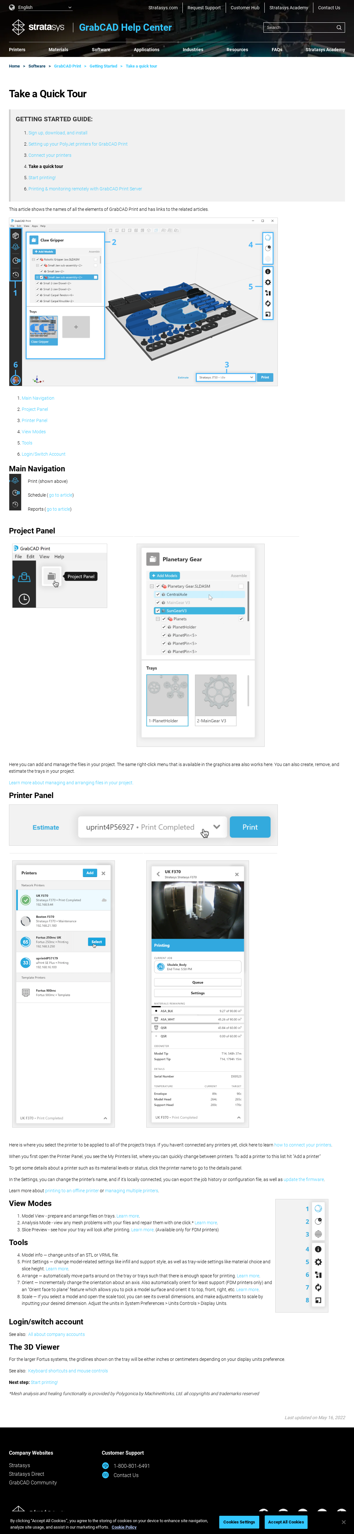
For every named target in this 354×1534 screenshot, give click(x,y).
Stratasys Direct (26, 1474)
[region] (177, 1522)
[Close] (344, 1522)
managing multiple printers (131, 1190)
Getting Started (103, 66)
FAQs (277, 49)
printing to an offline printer (72, 1190)
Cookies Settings (239, 1522)
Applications (146, 49)
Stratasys (19, 1465)
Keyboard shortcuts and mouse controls (68, 1370)
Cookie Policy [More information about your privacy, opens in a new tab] (124, 1527)
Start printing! (42, 177)
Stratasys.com (163, 7)
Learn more (128, 1215)
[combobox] (304, 27)
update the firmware (304, 1179)
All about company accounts (56, 1334)
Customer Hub (245, 7)
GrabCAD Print (67, 66)
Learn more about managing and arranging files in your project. (71, 782)
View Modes (34, 431)
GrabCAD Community (33, 1483)
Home (14, 66)
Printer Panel (34, 420)
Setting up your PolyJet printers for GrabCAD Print (78, 144)
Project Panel (35, 409)
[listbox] (41, 7)
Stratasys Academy (289, 7)
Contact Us (329, 7)
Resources (237, 49)
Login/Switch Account (44, 454)
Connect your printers (49, 155)
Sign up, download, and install (57, 132)
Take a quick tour (141, 66)
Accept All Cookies (286, 1522)
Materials (58, 49)
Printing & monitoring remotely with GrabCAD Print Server (85, 188)
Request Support (204, 7)
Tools (27, 442)
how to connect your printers (302, 1144)
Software (101, 49)
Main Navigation (38, 398)
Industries (193, 49)
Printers (17, 49)
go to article (60, 495)
